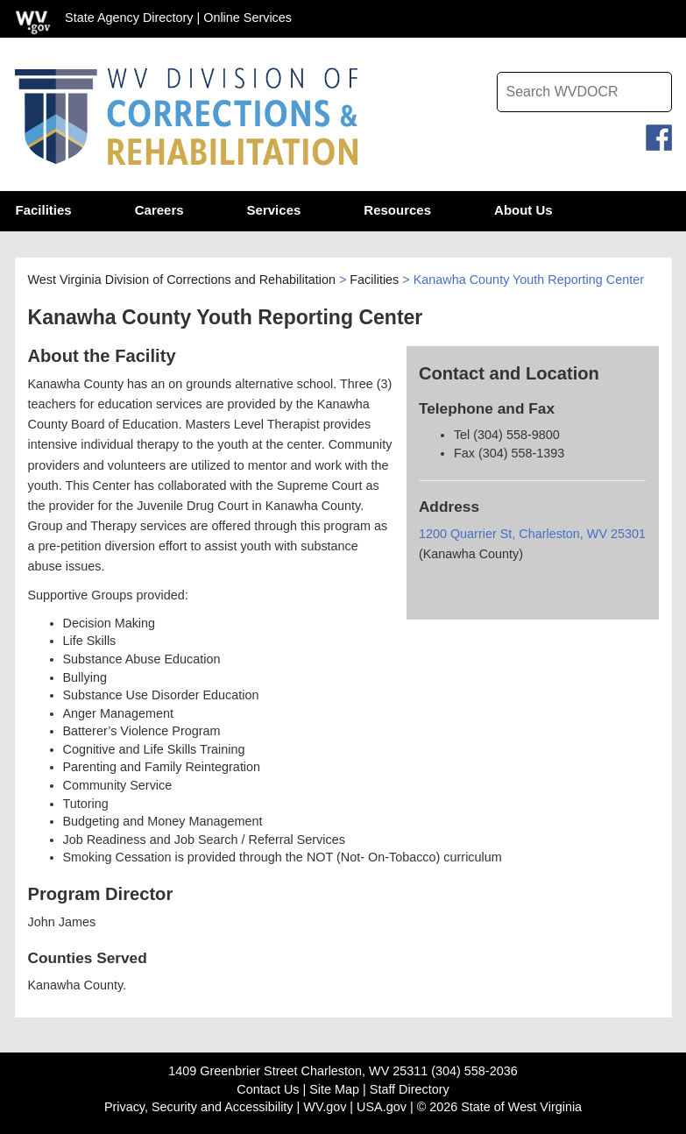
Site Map (334, 1089)
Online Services (247, 18)
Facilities (374, 282)
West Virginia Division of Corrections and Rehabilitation (182, 282)
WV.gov (324, 1107)
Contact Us (268, 1089)
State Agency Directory (129, 18)
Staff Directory (409, 1089)
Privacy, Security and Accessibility (198, 1107)
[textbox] (584, 92)
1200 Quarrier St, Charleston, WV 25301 (532, 536)
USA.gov (382, 1107)
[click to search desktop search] (654, 87)
